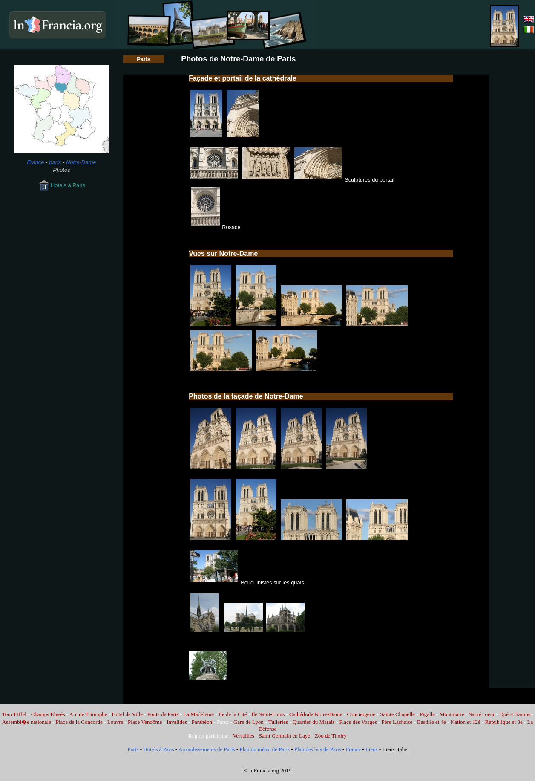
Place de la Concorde (79, 722)
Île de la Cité (233, 714)
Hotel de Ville (127, 714)
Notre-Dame (81, 162)
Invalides (177, 722)
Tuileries (278, 722)
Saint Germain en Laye (284, 735)
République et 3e (504, 722)
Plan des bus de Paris (317, 749)
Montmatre (452, 714)
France (35, 162)
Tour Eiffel (14, 714)
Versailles (243, 735)
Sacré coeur (482, 714)
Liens (371, 749)
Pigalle (427, 714)
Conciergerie (361, 714)
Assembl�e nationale (26, 722)
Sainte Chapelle (397, 714)
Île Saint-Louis (268, 714)
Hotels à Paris (61, 185)
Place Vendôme (145, 722)
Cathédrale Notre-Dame (315, 714)
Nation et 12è (465, 722)
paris (55, 162)
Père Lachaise (397, 722)
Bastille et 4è (431, 722)
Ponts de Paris (163, 714)
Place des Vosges (358, 722)
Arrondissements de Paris (206, 749)
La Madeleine (198, 714)
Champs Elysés (48, 714)
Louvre (115, 722)
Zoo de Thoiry (331, 735)
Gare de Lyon (248, 722)
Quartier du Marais (314, 722)
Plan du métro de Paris (264, 749)
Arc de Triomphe (88, 714)
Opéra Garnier (515, 714)
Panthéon (202, 722)
